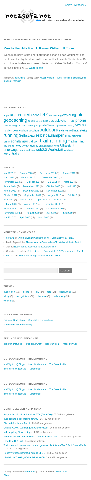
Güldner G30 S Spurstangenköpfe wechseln (26, 427)
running (66, 78)
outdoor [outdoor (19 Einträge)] (48, 130)
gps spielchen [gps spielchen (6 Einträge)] (58, 120)
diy (37, 291)
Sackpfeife (76, 78)
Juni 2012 (9, 199)
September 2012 (32, 195)
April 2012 (42, 199)
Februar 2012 (10, 204)
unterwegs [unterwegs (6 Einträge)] (11, 150)
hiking (6, 296)
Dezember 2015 (50, 177)
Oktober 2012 (10, 195)
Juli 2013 (71, 186)
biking (26, 291)
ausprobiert (9, 291)
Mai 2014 (52, 181)
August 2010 (33, 213)
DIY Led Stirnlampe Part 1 (17, 423)
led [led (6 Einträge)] (46, 125)
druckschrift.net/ (33, 344)
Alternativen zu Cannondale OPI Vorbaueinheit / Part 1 (46, 237)
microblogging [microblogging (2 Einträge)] (68, 126)
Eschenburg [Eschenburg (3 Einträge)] (55, 115)
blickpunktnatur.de (13, 344)
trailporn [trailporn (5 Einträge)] (34, 141)
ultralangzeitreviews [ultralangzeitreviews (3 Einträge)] (49, 145)
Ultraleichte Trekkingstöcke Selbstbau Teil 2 (26, 457)
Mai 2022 (8, 173)
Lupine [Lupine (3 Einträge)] (58, 125)
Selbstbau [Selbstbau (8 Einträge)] (27, 135)
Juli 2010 (51, 213)
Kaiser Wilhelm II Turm (51, 78)
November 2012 (54, 190)
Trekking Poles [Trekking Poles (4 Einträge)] (12, 145)
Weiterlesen (37, 67)
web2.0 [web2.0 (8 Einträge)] (41, 150)
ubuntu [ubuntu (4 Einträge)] (34, 145)
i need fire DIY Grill (13, 441)
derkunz (10, 237)
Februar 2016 (28, 177)
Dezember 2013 (31, 186)
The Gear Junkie (57, 364)
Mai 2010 (8, 217)
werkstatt (8, 300)
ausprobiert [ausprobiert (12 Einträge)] (20, 114)
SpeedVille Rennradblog (40, 320)
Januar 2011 (33, 208)
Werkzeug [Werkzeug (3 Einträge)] (69, 150)
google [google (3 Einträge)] (31, 121)
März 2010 (43, 217)
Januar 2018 (69, 173)
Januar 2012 (30, 204)
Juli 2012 (72, 195)
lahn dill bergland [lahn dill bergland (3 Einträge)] (12, 125)
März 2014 (69, 181)
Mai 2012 (25, 199)
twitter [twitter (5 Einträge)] (26, 145)
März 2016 (9, 177)
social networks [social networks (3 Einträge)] (73, 135)
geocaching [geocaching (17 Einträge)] (15, 120)
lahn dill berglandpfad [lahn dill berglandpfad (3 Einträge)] (33, 125)
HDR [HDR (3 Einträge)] (71, 121)
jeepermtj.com (52, 344)
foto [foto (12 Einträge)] (80, 114)
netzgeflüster (23, 296)
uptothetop (35, 368)
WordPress (30, 471)
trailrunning (20, 78)
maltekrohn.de (70, 344)
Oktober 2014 (34, 181)
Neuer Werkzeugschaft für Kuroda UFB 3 (35, 246)
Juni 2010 (68, 213)
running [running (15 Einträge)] (11, 135)
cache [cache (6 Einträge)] (35, 115)
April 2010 (25, 217)
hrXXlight (8, 364)
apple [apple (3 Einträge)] (6, 115)
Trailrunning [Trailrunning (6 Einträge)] (76, 141)
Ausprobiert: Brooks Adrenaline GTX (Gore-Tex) (28, 414)
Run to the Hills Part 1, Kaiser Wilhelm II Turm (39, 48)
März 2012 (59, 199)
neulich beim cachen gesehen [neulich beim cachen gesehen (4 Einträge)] (21, 130)
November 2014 (12, 181)
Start (68, 5)
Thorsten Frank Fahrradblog (18, 324)
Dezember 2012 (31, 190)
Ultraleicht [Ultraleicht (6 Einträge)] (67, 145)
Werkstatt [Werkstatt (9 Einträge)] (55, 149)
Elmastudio (61, 471)
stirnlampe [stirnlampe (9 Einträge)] (19, 141)
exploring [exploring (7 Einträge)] (69, 115)
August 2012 (54, 195)
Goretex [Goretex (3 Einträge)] (39, 121)
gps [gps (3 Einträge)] (46, 121)
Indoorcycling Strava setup (17, 432)
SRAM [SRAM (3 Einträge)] (7, 141)
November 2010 (12, 213)
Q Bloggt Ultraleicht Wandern (31, 364)
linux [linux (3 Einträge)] (51, 125)
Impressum (80, 5)
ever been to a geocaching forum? (21, 418)
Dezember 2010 (54, 208)
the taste (42, 296)
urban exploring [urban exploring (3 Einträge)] (27, 150)
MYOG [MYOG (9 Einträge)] (80, 125)
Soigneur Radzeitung (14, 320)
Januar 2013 (10, 190)
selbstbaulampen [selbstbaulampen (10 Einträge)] (49, 135)
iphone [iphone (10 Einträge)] (80, 120)
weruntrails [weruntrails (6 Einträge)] (11, 153)
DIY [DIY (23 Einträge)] (44, 114)
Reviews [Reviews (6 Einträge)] (62, 130)
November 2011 (12, 208)
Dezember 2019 (48, 173)
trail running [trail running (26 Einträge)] (53, 141)
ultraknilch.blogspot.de (15, 368)
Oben (6, 475)
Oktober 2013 (53, 186)
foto (49, 291)
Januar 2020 (26, 173)
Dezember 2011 (52, 204)
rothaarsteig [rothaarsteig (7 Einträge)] (78, 130)
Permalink (17, 81)
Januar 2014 (10, 186)
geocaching (65, 291)
